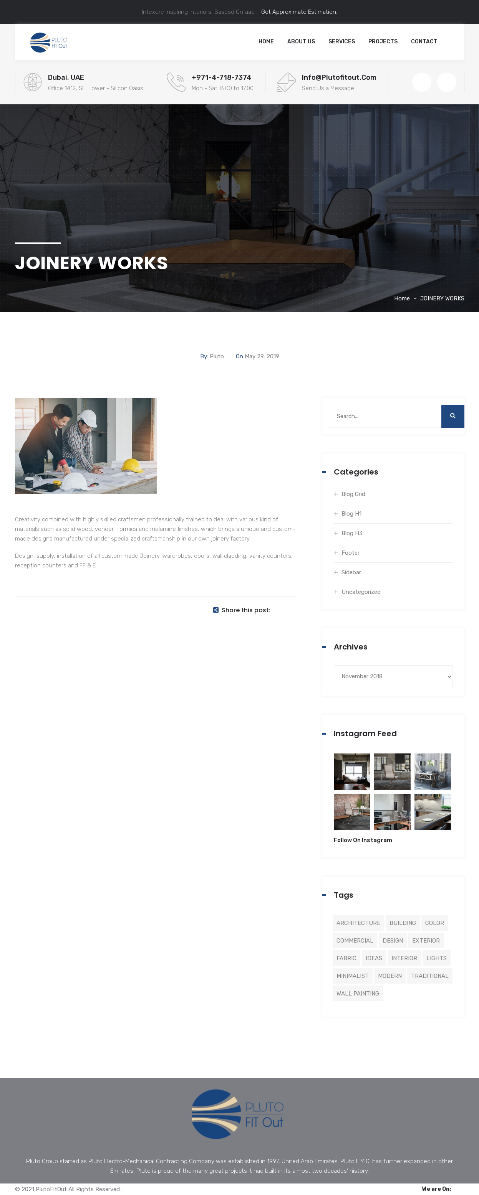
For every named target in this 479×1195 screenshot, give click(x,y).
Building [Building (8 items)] (402, 923)
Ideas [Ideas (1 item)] (374, 958)
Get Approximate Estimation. (298, 11)
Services (341, 41)
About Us (301, 41)
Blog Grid (353, 494)
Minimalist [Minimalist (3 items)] (352, 975)
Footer (350, 552)
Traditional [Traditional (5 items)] (430, 975)
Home (266, 41)
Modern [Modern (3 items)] (390, 975)
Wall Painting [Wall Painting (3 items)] (357, 993)
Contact (424, 41)
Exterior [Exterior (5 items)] (426, 940)
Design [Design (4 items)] (393, 940)
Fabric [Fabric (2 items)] (346, 958)
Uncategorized (361, 591)
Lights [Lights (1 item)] (436, 958)
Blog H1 (351, 513)
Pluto (217, 356)
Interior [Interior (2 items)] (404, 958)
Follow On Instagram (363, 840)
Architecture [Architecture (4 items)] (358, 923)
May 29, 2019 (262, 356)
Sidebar (351, 572)
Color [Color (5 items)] (434, 923)
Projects (383, 41)
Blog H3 (352, 533)
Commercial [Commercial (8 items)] (354, 940)
